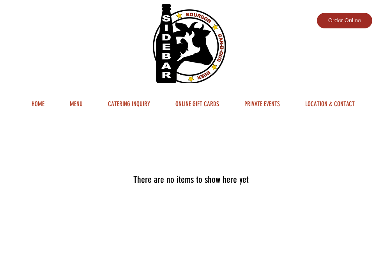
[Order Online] (344, 20)
